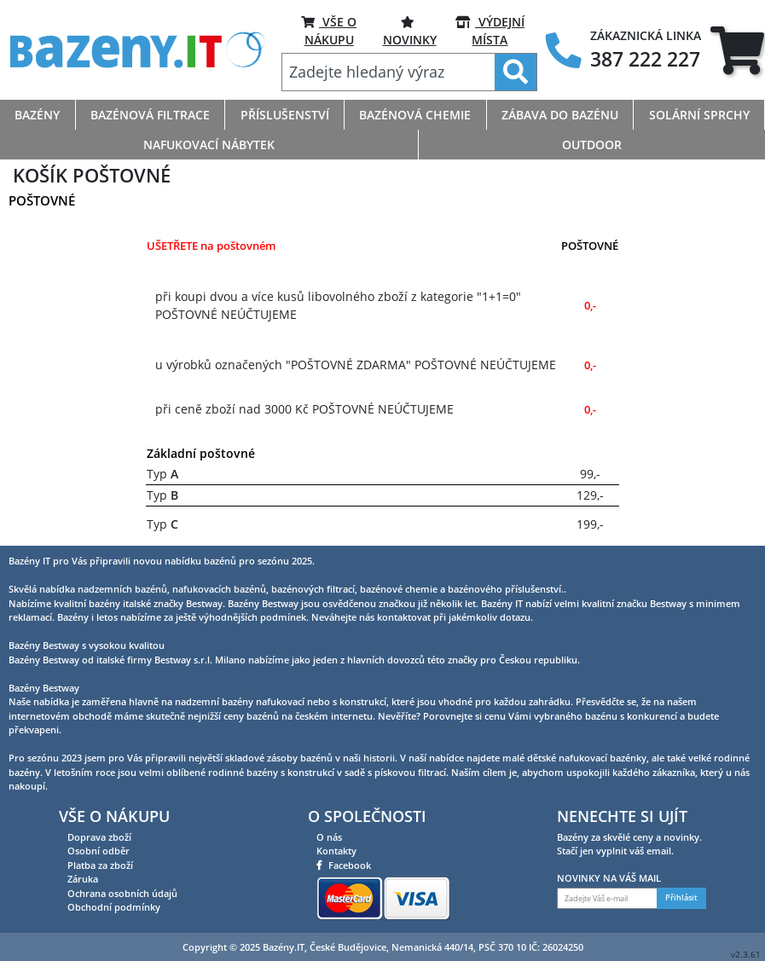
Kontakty (336, 850)
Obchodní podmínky (113, 906)
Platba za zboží (100, 865)
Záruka (82, 878)
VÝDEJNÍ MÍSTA (489, 30)
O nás (329, 837)
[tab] (737, 50)
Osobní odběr (98, 850)
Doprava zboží (99, 837)
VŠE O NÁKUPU (328, 30)
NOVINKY (410, 30)
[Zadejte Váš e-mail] (607, 898)
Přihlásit (681, 898)
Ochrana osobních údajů (122, 893)
